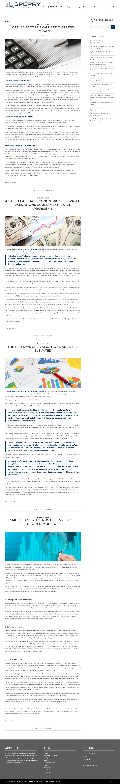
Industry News (43, 24)
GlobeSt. (13, 182)
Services (46, 760)
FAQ (45, 765)
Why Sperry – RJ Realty (51, 755)
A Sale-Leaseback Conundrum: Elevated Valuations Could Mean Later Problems (43, 204)
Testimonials (48, 767)
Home (46, 753)
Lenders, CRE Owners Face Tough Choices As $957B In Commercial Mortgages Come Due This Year (102, 97)
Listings (46, 758)
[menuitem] (45, 7)
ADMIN (50, 190)
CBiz (11, 721)
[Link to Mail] (113, 6)
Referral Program (49, 762)
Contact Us (47, 772)
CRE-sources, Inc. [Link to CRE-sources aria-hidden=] (58, 781)
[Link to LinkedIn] (110, 6)
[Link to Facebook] (108, 6)
